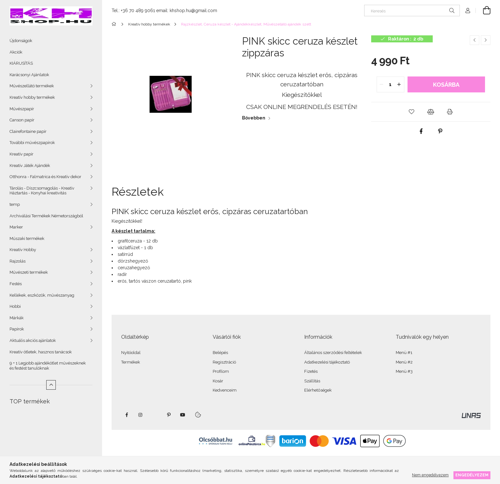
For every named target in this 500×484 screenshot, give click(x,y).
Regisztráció (224, 362)
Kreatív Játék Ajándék (30, 165)
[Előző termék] (474, 40)
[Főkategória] (115, 24)
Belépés (220, 352)
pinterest (168, 414)
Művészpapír (22, 108)
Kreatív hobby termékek (32, 97)
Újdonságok (21, 40)
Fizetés (311, 371)
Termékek (130, 362)
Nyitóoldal (131, 352)
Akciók (16, 52)
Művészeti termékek (29, 272)
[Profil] (468, 10)
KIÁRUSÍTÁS (21, 63)
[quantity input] (390, 84)
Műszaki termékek (27, 238)
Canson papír (22, 120)
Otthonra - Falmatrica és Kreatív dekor (45, 176)
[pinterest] (440, 131)
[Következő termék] (485, 40)
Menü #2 (404, 362)
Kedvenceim (225, 390)
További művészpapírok (32, 142)
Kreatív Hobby (23, 249)
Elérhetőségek (318, 390)
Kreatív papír (21, 154)
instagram (140, 414)
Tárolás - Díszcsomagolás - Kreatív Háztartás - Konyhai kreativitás (42, 191)
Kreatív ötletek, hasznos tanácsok (41, 352)
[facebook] (421, 131)
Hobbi (15, 306)
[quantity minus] (381, 84)
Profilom (221, 371)
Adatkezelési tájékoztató (327, 362)
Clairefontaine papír (28, 131)
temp (15, 204)
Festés (16, 283)
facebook (126, 414)
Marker (16, 227)
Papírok (17, 329)
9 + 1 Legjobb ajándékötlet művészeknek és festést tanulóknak (48, 366)
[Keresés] (412, 10)
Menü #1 (404, 352)
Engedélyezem (472, 475)
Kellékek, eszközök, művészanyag (42, 295)
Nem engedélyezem (430, 475)
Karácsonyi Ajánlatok (29, 74)
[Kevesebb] (51, 385)
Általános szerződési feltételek (333, 352)
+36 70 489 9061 (138, 10)
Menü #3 (404, 371)
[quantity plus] (399, 84)
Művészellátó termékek (32, 85)
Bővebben (253, 117)
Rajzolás (18, 261)
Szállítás (312, 381)
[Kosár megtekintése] (483, 10)
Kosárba (446, 84)
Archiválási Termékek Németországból (46, 215)
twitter (154, 414)
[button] (411, 112)
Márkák (17, 317)
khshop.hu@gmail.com (193, 10)
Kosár (218, 381)
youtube (182, 414)
